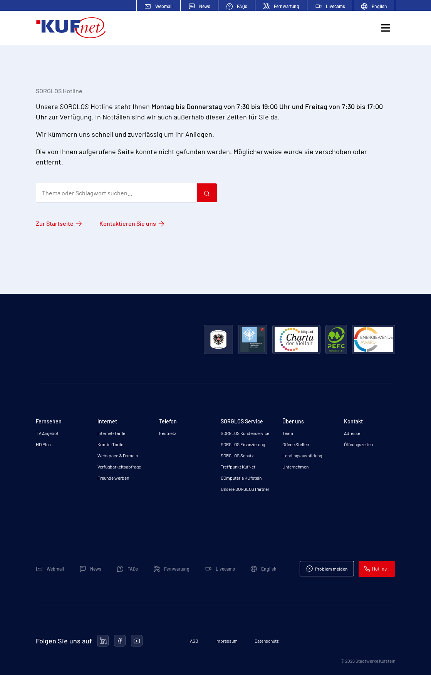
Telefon (168, 421)
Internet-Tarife (111, 433)
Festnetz (167, 433)
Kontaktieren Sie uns (127, 223)
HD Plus (43, 444)
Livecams (330, 6)
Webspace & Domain (117, 455)
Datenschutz (266, 640)
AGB (194, 640)
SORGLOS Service (242, 421)
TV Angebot (47, 433)
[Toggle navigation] (385, 29)
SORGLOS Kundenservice (245, 433)
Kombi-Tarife (110, 444)
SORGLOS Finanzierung (243, 444)
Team (287, 433)
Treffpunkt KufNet (238, 466)
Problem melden (328, 568)
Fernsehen (49, 421)
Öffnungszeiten (358, 444)
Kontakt (353, 421)
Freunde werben (113, 477)
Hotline (377, 569)
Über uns (293, 421)
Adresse (352, 433)
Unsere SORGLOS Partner (245, 489)
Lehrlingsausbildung (302, 455)
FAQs (236, 6)
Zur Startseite (55, 223)
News (199, 6)
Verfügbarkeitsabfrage (119, 466)
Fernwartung (281, 6)
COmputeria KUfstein (241, 477)
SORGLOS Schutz (237, 455)
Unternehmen (295, 466)
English (374, 6)
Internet (107, 421)
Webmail (158, 6)
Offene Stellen (295, 444)
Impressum (226, 640)
